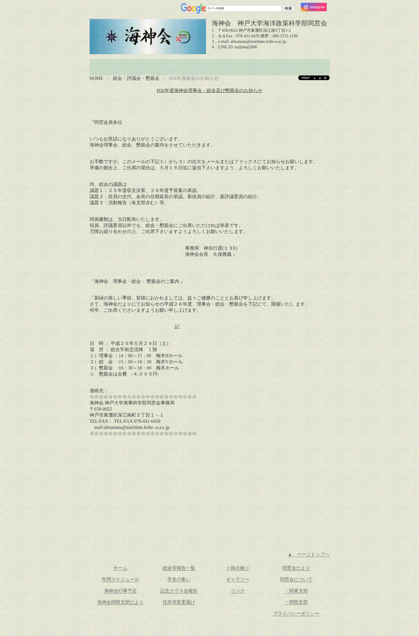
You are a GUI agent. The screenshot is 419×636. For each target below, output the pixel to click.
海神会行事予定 (120, 590)
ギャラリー (237, 579)
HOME (96, 78)
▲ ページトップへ (309, 554)
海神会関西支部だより (120, 602)
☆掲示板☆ (237, 567)
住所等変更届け (179, 602)
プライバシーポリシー (296, 613)
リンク (238, 590)
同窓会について (296, 579)
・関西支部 (296, 602)
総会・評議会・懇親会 (136, 78)
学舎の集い (179, 579)
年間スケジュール (120, 579)
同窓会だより (296, 567)
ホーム (120, 567)
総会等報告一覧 (179, 567)
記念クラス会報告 (179, 590)
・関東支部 (296, 590)
